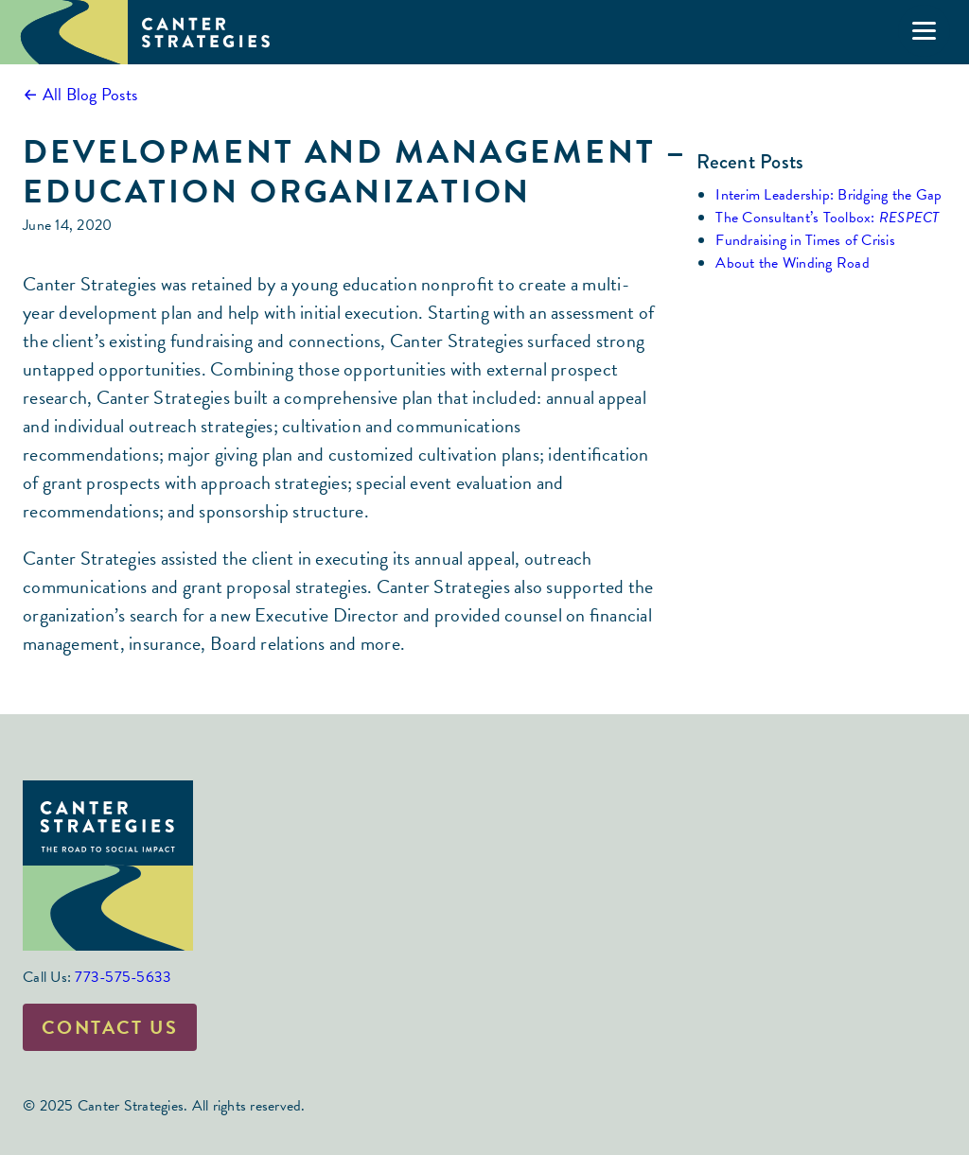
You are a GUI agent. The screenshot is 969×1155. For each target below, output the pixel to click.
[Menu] (924, 31)
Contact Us (110, 1027)
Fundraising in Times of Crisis (805, 240)
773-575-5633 (123, 977)
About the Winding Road (792, 263)
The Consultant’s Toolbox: (827, 217)
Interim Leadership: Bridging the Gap (828, 195)
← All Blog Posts (80, 94)
